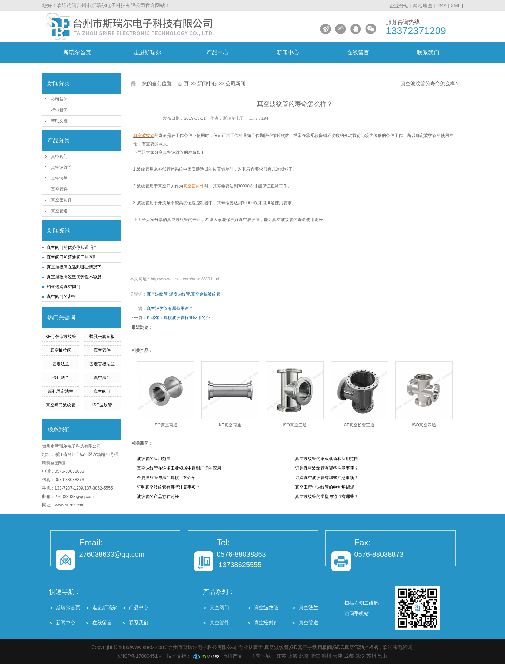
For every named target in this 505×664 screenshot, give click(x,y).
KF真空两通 (230, 425)
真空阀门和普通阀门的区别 (72, 257)
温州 (326, 656)
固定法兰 (60, 363)
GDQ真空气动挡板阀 (356, 647)
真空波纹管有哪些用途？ (170, 308)
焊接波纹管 (179, 294)
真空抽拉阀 (60, 350)
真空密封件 (61, 200)
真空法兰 (59, 178)
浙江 (315, 656)
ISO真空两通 (165, 425)
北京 (304, 656)
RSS (441, 5)
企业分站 (399, 5)
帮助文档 (59, 121)
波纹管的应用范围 (154, 458)
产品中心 (217, 52)
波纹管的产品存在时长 (158, 496)
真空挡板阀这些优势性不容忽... (76, 276)
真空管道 (59, 210)
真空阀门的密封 (61, 296)
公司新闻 (59, 99)
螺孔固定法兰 (60, 391)
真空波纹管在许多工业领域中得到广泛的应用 (179, 468)
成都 (349, 656)
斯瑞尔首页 (77, 52)
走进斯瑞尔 (147, 52)
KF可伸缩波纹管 (60, 336)
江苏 (281, 656)
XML (455, 5)
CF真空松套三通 (359, 425)
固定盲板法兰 (102, 363)
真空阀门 (59, 156)
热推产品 (232, 656)
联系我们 (428, 52)
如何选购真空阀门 (63, 286)
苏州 (371, 656)
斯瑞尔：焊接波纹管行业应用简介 (178, 317)
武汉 (360, 656)
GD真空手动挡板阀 (311, 647)
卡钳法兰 (60, 377)
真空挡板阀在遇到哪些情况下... (76, 267)
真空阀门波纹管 (60, 405)
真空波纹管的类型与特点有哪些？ (326, 496)
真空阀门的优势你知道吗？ (72, 247)
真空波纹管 (61, 167)
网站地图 (423, 5)
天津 (338, 656)
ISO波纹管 (102, 405)
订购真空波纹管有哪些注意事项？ (326, 468)
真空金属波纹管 (205, 294)
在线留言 (358, 52)
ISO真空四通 (424, 425)
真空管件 (59, 189)
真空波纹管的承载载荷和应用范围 (326, 458)
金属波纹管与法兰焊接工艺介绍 (166, 477)
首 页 (183, 83)
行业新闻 (59, 110)
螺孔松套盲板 (102, 336)
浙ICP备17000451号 (140, 656)
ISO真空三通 (295, 425)
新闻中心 (288, 52)
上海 (293, 656)
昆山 (382, 656)
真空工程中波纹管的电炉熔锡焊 (324, 487)
